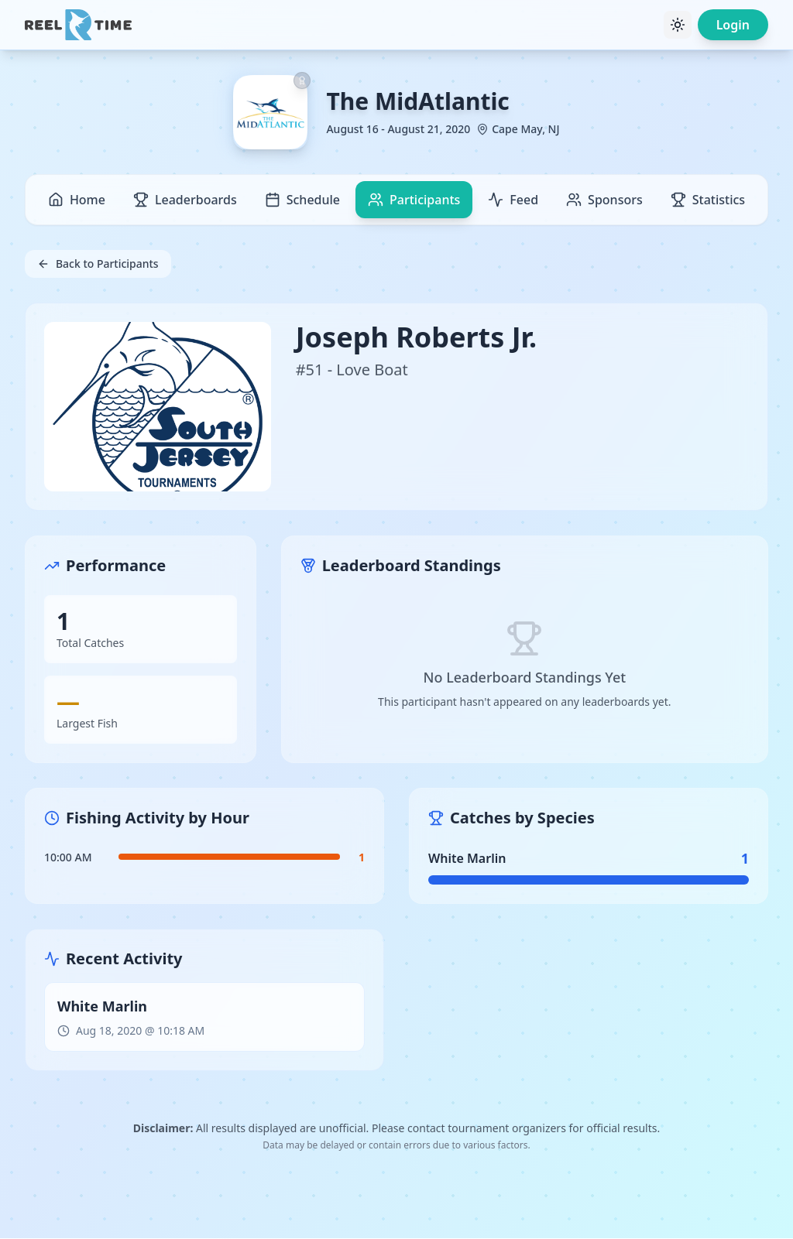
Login (733, 24)
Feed (513, 199)
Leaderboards (185, 199)
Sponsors (604, 199)
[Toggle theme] (678, 25)
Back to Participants (98, 263)
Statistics (708, 199)
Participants (414, 199)
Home (76, 199)
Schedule (302, 199)
